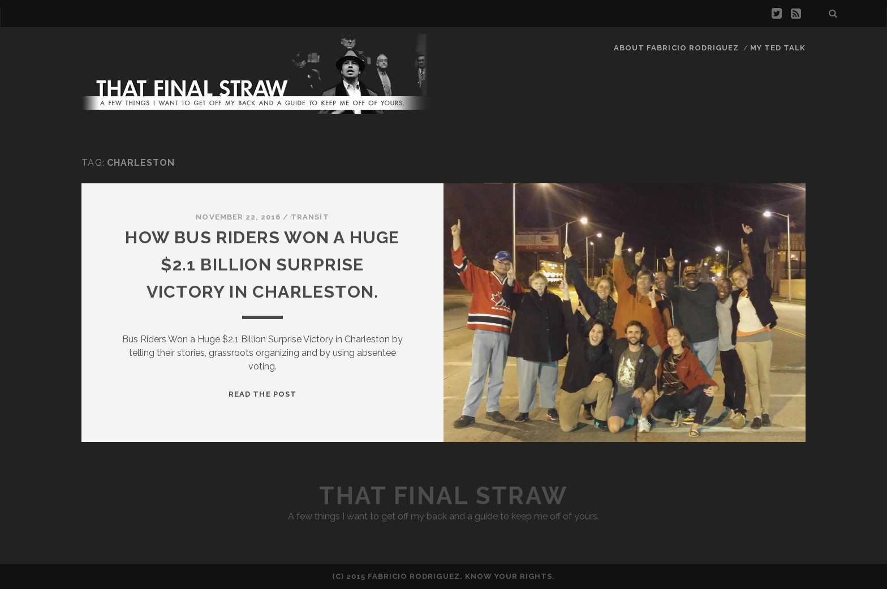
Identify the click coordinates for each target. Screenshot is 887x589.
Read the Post (262, 394)
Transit (310, 217)
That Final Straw (443, 496)
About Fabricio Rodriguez (676, 48)
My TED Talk (778, 48)
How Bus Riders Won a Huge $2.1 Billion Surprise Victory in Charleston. (262, 264)
